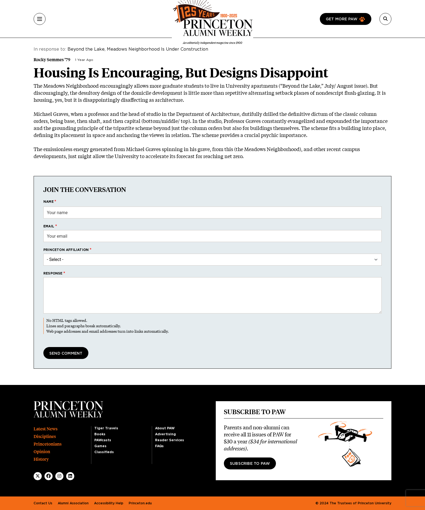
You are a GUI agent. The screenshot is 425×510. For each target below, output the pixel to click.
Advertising (165, 434)
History (41, 459)
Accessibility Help (108, 503)
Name (48, 201)
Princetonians (48, 444)
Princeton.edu (140, 503)
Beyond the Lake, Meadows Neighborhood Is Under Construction (137, 49)
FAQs (159, 446)
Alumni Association (73, 503)
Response (53, 273)
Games (100, 446)
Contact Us (43, 503)
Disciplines (45, 436)
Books (99, 434)
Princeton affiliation (66, 249)
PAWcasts (102, 440)
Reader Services (169, 440)
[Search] (385, 19)
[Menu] (40, 19)
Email (48, 226)
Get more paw (342, 19)
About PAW (165, 428)
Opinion (42, 451)
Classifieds (104, 452)
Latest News (45, 428)
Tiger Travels (106, 428)
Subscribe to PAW (250, 464)
